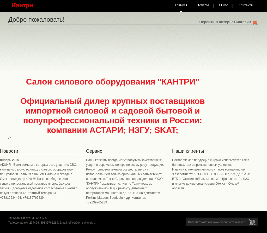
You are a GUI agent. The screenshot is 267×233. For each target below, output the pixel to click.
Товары (203, 5)
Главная (181, 5)
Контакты (245, 5)
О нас (223, 5)
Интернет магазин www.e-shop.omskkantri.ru (217, 222)
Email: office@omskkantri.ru (77, 222)
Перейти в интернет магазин (225, 22)
